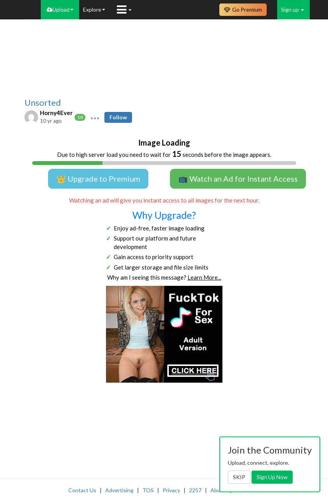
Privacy (171, 490)
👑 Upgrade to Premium (98, 178)
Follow (118, 117)
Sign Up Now (272, 477)
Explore (94, 9)
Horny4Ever (56, 112)
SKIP (239, 477)
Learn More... (204, 277)
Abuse (218, 490)
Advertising (119, 490)
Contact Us (82, 490)
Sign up (292, 9)
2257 (195, 490)
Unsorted (42, 102)
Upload (60, 9)
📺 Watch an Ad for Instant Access (238, 178)
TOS (148, 490)
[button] (95, 117)
